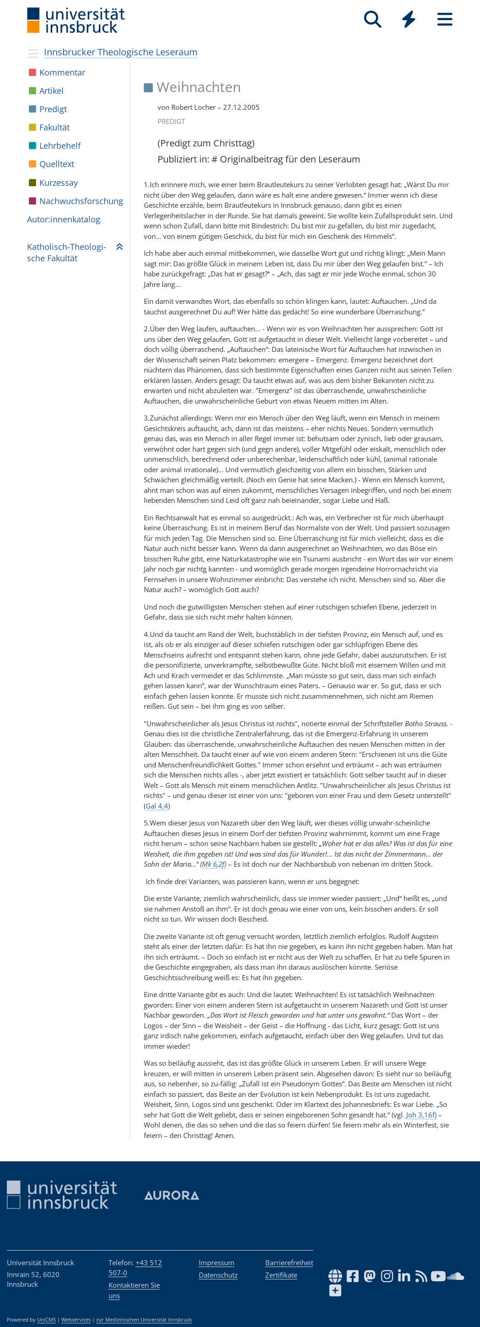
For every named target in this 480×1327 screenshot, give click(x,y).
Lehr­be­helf (60, 145)
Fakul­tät (54, 127)
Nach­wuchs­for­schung (81, 200)
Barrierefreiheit (289, 1262)
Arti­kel (51, 90)
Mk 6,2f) (214, 863)
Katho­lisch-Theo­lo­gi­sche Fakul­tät (66, 252)
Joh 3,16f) (421, 1114)
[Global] (409, 20)
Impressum (217, 1262)
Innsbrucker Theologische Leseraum (121, 52)
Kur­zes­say (58, 182)
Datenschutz (218, 1274)
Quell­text (56, 163)
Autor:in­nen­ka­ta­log (63, 219)
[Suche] (373, 19)
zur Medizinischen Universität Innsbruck (144, 1319)
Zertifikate (281, 1274)
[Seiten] (445, 19)
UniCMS (46, 1319)
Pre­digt (53, 108)
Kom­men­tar (62, 72)
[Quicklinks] (409, 19)
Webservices (76, 1319)
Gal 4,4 (157, 805)
